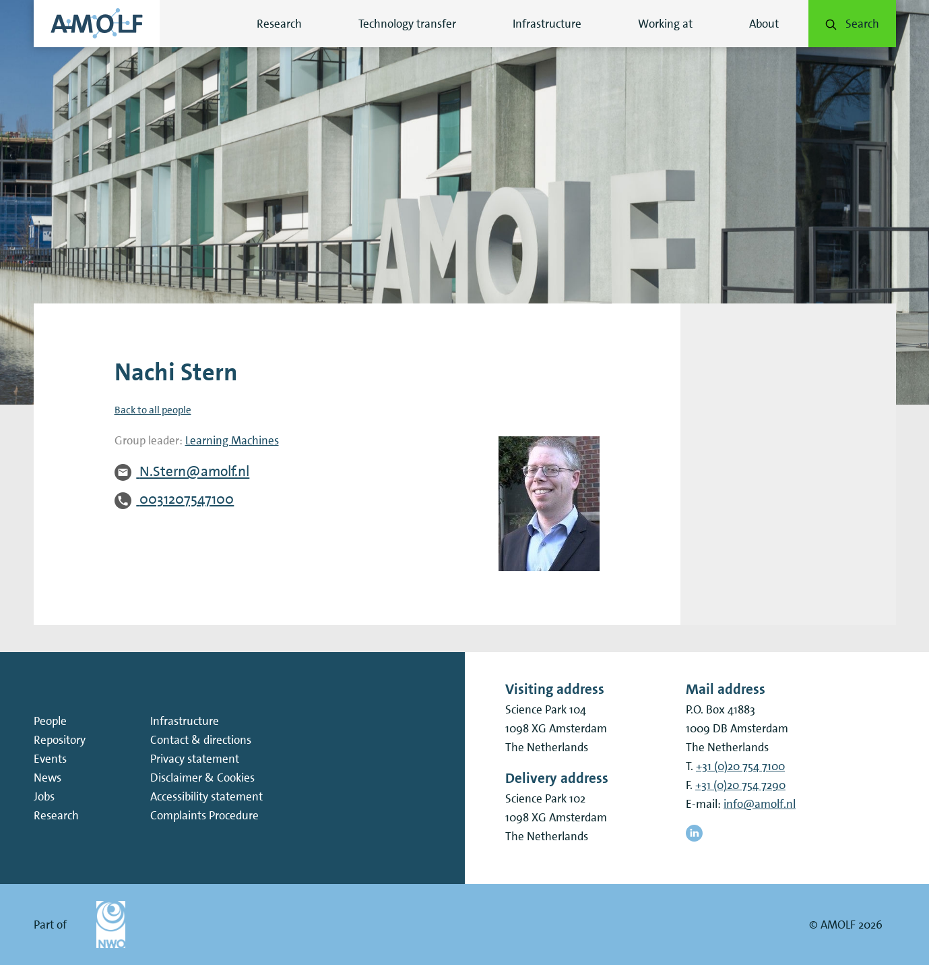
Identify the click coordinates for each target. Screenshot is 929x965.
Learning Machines (232, 440)
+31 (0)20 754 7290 (740, 785)
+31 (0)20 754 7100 (740, 766)
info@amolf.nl (760, 803)
